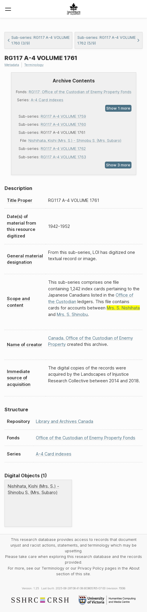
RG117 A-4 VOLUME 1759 (63, 116)
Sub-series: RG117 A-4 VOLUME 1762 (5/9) (108, 40)
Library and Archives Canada (64, 421)
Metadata (11, 65)
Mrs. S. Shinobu (72, 314)
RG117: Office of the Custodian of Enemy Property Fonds (80, 92)
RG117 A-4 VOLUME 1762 (63, 148)
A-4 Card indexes (47, 100)
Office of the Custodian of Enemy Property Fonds (85, 437)
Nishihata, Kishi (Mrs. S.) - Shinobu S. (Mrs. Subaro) (74, 140)
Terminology (34, 65)
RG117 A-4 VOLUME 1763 (63, 157)
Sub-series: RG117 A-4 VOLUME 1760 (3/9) (38, 40)
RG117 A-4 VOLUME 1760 (63, 124)
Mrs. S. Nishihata (123, 307)
